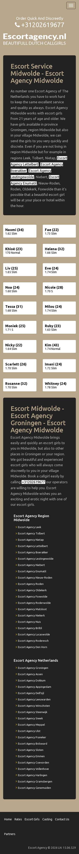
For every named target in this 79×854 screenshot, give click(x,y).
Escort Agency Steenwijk (32, 712)
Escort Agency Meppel (31, 724)
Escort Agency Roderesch (33, 640)
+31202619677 (42, 24)
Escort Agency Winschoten (34, 705)
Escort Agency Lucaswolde (34, 634)
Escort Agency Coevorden (33, 762)
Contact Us (62, 819)
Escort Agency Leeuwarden (34, 699)
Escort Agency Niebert (31, 564)
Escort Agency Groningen (33, 667)
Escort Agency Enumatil (32, 571)
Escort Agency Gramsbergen (35, 781)
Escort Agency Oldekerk (32, 590)
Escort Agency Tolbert (31, 533)
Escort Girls (32, 819)
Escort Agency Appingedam (34, 686)
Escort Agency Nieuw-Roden (35, 577)
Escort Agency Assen (30, 674)
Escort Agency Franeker (32, 737)
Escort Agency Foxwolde (32, 596)
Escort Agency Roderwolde (34, 602)
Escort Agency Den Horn (32, 646)
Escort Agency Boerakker (33, 552)
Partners (9, 834)
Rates (18, 819)
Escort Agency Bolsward (32, 743)
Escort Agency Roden (31, 583)
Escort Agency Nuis (29, 621)
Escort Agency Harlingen (32, 775)
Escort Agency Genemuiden (34, 787)
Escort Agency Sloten (30, 749)
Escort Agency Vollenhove (33, 768)
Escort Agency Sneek (30, 718)
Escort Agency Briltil (30, 628)
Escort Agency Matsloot (32, 609)
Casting (47, 819)
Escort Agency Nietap (31, 539)
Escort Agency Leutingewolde (36, 558)
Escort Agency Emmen (31, 756)
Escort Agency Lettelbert (33, 546)
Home (8, 819)
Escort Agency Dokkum (32, 680)
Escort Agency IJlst (29, 730)
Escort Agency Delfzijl (31, 693)
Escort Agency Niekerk (31, 615)
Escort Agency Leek (29, 527)
